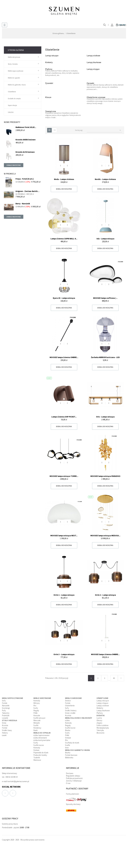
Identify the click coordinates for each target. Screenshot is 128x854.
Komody (36, 700)
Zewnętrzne (50, 111)
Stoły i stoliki (70, 713)
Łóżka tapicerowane (41, 735)
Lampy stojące (93, 69)
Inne (67, 747)
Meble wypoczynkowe (15, 71)
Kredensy (37, 728)
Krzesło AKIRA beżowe (25, 139)
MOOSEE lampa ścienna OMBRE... (64, 357)
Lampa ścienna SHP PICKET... (64, 416)
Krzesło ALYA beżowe (25, 152)
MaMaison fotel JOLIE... (26, 127)
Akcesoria (100, 733)
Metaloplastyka (103, 728)
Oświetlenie (12, 92)
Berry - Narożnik (23, 203)
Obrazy (99, 720)
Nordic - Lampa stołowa (105, 179)
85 (114, 678)
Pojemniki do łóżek (40, 752)
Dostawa (69, 773)
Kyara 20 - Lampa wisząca (64, 298)
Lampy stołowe (93, 55)
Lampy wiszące (51, 55)
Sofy (4, 700)
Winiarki (36, 723)
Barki (35, 730)
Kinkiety (49, 62)
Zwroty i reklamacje (74, 780)
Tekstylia (100, 730)
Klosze (48, 97)
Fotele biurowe (71, 755)
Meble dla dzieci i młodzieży (78, 718)
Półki (35, 713)
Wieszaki (36, 720)
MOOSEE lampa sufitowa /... (105, 298)
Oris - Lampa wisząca (105, 416)
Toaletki (36, 757)
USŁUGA (10, 112)
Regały (36, 710)
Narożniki (5, 705)
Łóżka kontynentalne (41, 740)
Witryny (36, 703)
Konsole (36, 715)
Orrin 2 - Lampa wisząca (105, 595)
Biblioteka (69, 757)
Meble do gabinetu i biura (17, 85)
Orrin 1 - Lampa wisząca (64, 595)
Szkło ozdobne (102, 725)
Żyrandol (49, 83)
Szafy (35, 708)
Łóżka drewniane (40, 737)
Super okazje (12, 105)
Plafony (48, 69)
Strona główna (16, 50)
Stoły (4, 723)
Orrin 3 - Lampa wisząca (64, 654)
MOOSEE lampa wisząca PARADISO (105, 476)
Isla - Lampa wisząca (105, 238)
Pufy (4, 710)
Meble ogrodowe (73, 698)
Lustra (99, 718)
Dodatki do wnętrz (14, 98)
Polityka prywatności (74, 778)
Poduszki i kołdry (40, 755)
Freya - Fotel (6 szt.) (25, 179)
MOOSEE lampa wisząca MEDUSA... (105, 535)
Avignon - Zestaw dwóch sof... (27, 191)
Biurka (67, 730)
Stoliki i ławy (7, 730)
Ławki (4, 735)
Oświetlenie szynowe (96, 97)
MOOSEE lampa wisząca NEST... (63, 535)
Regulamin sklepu (73, 776)
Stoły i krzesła (13, 64)
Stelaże (36, 750)
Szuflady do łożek (72, 742)
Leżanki (5, 718)
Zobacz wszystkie (13, 165)
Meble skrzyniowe (14, 57)
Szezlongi (6, 708)
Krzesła (5, 725)
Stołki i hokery (70, 710)
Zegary (99, 723)
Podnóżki (5, 715)
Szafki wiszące (39, 718)
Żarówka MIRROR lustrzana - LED (105, 357)
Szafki (35, 725)
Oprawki (90, 83)
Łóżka (67, 720)
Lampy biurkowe (94, 62)
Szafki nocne (38, 745)
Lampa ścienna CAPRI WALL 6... (64, 238)
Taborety (5, 713)
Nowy (49, 378)
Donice (68, 700)
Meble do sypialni (14, 78)
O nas (68, 783)
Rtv (34, 705)
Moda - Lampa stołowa (64, 179)
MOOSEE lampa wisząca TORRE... (64, 476)
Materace (37, 760)
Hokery (5, 733)
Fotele (4, 703)
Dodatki (101, 715)
